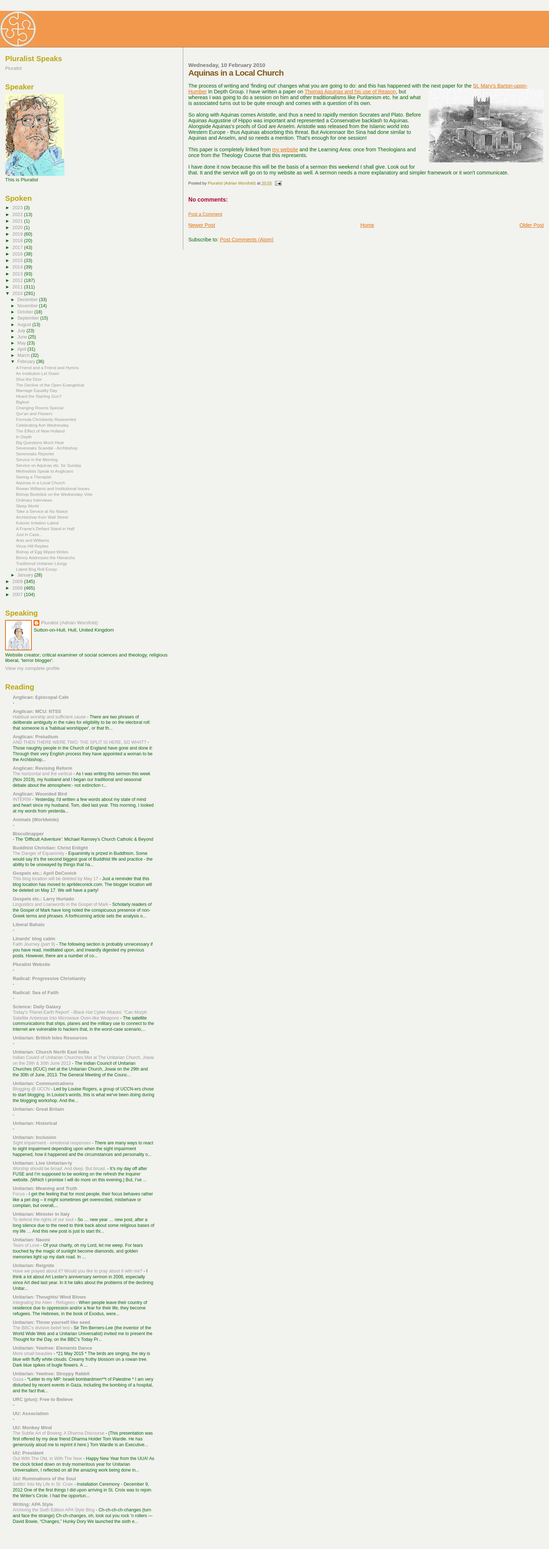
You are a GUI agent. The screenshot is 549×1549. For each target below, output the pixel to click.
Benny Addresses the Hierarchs (45, 557)
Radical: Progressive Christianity (49, 978)
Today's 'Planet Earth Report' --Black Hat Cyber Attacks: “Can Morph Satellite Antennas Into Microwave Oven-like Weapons (80, 1015)
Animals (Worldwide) (36, 819)
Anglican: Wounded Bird (40, 794)
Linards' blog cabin (34, 938)
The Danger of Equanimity (39, 853)
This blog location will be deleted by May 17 (56, 878)
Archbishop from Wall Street (42, 517)
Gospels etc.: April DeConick (44, 873)
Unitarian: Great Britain (38, 1109)
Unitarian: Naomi (31, 1239)
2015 (18, 260)
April (22, 349)
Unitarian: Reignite (33, 1265)
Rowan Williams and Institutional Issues (53, 488)
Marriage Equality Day (36, 390)
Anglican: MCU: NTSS (37, 711)
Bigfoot (22, 402)
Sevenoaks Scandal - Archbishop (47, 448)
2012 (18, 280)
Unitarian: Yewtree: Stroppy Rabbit (51, 1373)
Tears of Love (26, 1245)
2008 (18, 588)
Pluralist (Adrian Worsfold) (69, 622)
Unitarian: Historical (35, 1123)
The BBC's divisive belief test (42, 1327)
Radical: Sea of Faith (36, 992)
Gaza (19, 1379)
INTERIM (22, 799)
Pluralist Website (31, 964)
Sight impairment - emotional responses (52, 1142)
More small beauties (33, 1353)
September (28, 318)
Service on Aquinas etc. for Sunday (48, 465)
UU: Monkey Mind (32, 1427)
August (25, 324)
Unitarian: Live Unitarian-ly (42, 1163)
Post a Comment (205, 214)
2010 (18, 293)
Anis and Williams (32, 540)
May (22, 343)
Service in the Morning (37, 459)
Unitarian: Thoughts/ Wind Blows (49, 1297)
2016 (18, 254)
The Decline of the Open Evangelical (50, 385)
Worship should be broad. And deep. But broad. (60, 1168)
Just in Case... (29, 534)
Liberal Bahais (28, 924)
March (24, 355)
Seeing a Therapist (33, 476)
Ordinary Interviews (34, 500)
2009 (18, 581)
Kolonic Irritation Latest (37, 522)
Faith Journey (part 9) (34, 944)
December (28, 299)
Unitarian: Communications (43, 1083)
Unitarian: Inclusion (34, 1137)
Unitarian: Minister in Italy (41, 1214)
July (21, 330)
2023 (18, 207)
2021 (18, 221)
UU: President (28, 1453)
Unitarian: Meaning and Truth (45, 1188)
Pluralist (13, 68)
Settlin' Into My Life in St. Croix (43, 1484)
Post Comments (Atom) (247, 239)
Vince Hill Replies (32, 546)
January (25, 575)
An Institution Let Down (37, 373)
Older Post (531, 225)
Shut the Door (29, 379)
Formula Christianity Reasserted (46, 419)
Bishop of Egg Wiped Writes (42, 551)
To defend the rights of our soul (44, 1219)
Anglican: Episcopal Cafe (41, 697)
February (26, 361)
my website (285, 149)
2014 (18, 267)
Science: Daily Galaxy (37, 1006)
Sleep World (27, 505)
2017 (18, 247)
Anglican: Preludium (35, 736)
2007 (18, 594)
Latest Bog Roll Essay (36, 569)
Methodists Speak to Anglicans (44, 471)
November (28, 305)
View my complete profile (32, 668)
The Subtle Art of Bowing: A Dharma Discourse (59, 1433)
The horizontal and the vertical (43, 773)
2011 (18, 287)
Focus (19, 1193)
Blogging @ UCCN (32, 1089)
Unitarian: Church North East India (51, 1052)
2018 (18, 240)
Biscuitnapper (28, 833)
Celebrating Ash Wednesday (42, 425)
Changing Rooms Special (39, 407)
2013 (18, 274)
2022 (18, 214)
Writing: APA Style (33, 1504)
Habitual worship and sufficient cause (50, 716)
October (25, 312)
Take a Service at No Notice (42, 511)
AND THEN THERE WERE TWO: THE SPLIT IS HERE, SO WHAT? (80, 742)
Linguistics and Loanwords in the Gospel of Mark (61, 904)
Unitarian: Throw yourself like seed (51, 1322)
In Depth (24, 436)
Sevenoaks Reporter (35, 453)
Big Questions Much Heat (40, 442)
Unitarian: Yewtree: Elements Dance (52, 1348)
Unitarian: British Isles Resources (50, 1038)
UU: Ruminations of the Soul (44, 1478)
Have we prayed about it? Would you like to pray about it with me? (78, 1271)
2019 (18, 234)
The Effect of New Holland (40, 431)
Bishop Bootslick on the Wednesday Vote (54, 494)
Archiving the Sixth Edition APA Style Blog (54, 1509)
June (22, 336)
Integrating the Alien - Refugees (44, 1302)
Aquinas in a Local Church (40, 482)
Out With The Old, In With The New (48, 1458)
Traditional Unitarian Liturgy (41, 563)
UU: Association (30, 1413)
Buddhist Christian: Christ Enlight (50, 848)
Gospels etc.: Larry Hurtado (43, 899)
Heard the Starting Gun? (38, 396)
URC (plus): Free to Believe (43, 1399)
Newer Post (201, 225)
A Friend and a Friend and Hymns (47, 367)
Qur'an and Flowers (34, 413)
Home (367, 225)
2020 (18, 227)
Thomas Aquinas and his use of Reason (350, 91)
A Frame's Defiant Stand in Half (45, 528)
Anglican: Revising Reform (42, 768)
